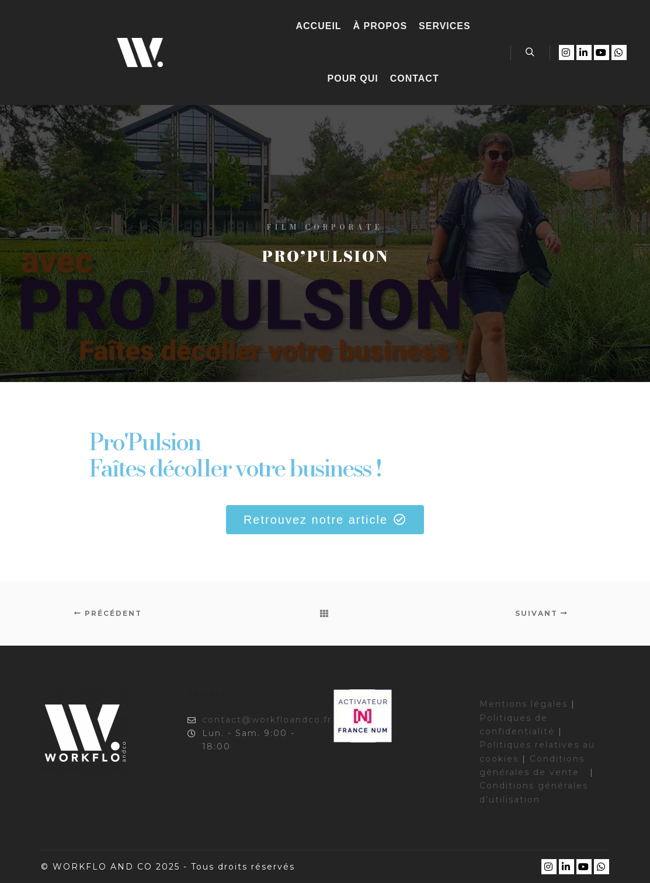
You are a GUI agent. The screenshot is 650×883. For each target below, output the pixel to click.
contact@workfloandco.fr (251, 720)
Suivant (541, 613)
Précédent (108, 613)
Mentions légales (523, 704)
